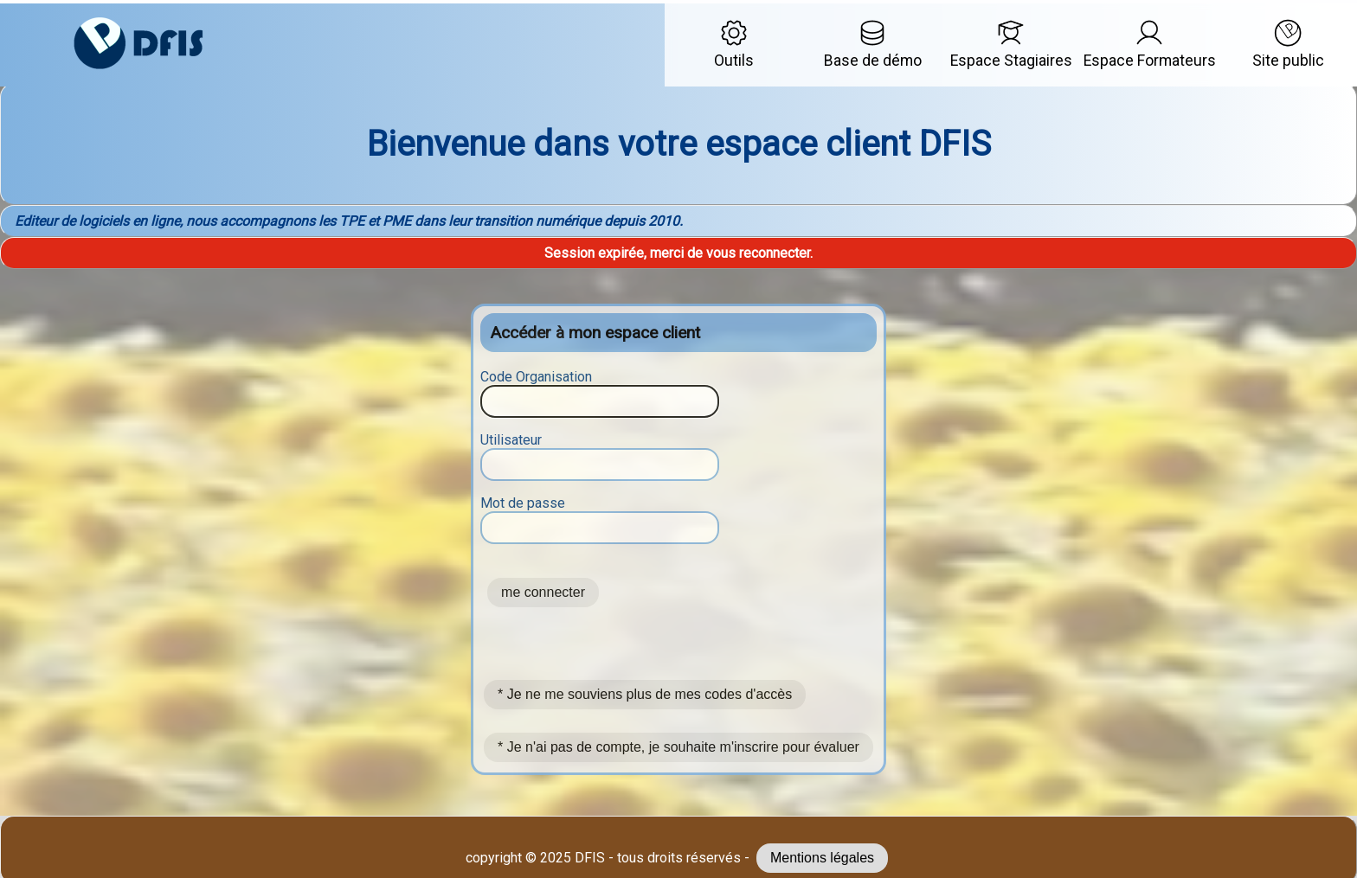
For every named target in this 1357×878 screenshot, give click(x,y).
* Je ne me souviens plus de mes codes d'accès (645, 694)
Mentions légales (822, 857)
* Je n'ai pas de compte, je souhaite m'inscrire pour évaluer (678, 747)
